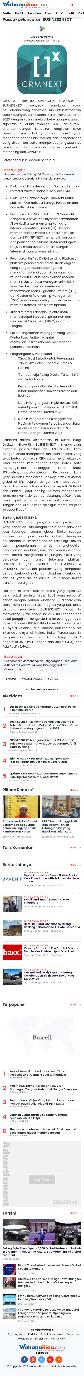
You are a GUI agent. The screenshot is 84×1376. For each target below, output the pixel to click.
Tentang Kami (16, 1334)
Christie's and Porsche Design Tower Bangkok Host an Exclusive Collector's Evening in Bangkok (49, 1282)
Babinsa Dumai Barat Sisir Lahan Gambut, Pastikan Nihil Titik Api (38, 1116)
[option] (22, 818)
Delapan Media (42, 1371)
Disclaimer (41, 1338)
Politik (19, 13)
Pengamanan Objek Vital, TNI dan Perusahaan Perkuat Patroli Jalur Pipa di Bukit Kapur (41, 1102)
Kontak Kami (58, 1338)
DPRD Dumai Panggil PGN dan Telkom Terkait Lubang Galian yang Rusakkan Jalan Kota (60, 826)
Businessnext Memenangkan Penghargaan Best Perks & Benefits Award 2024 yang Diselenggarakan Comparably (40, 665)
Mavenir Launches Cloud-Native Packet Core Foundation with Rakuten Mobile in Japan (51, 878)
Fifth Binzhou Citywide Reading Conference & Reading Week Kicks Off (49, 1297)
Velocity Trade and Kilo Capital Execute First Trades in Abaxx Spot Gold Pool (51, 949)
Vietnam (54, 678)
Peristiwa (34, 13)
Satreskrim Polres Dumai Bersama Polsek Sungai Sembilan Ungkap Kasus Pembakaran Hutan (20, 826)
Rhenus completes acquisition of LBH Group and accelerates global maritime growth (42, 1131)
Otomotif (67, 13)
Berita (7, 13)
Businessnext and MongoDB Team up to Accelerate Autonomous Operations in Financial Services (39, 176)
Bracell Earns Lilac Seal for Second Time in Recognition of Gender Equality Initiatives (38, 1073)
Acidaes (12, 678)
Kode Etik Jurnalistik (52, 1334)
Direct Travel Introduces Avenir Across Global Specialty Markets (49, 1266)
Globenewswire (36, 873)
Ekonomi (51, 13)
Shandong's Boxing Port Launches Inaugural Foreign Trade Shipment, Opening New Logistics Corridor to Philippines (48, 1313)
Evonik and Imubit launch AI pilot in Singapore (48, 901)
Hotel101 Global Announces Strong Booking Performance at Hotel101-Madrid (52, 925)
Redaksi (32, 1334)
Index (76, 696)
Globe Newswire (42, 37)
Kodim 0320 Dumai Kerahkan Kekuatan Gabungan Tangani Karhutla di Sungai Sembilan (43, 1087)
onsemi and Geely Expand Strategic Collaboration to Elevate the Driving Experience (49, 975)
